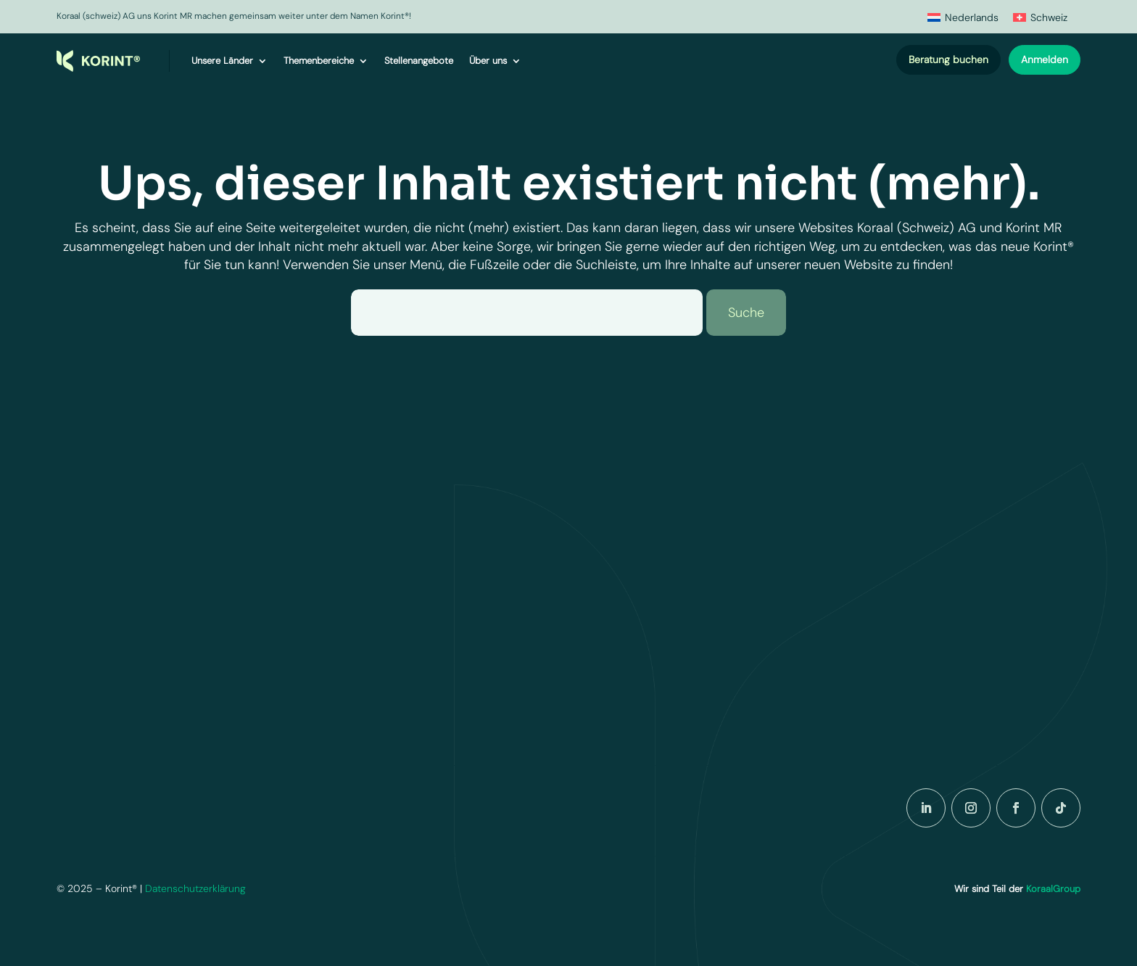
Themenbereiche (319, 60)
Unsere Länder (222, 60)
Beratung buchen (948, 59)
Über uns (488, 60)
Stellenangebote (418, 60)
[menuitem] (963, 17)
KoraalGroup (1053, 889)
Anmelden (1044, 59)
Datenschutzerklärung (195, 888)
